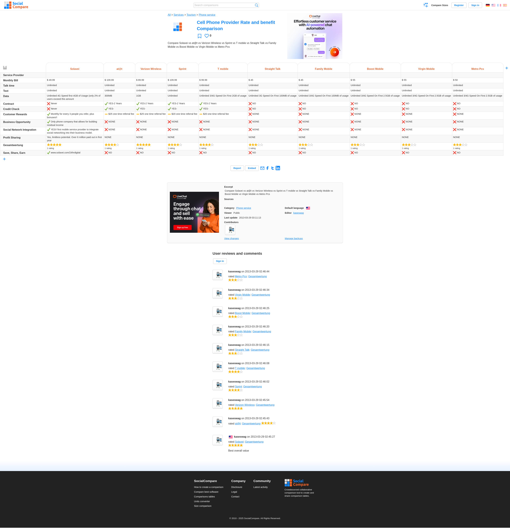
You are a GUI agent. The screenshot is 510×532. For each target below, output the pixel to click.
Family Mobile (243, 331)
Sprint (238, 386)
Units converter (202, 501)
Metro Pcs (241, 276)
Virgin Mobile (242, 294)
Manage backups (294, 238)
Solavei (239, 441)
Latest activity (260, 487)
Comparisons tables (204, 496)
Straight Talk (242, 349)
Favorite (199, 36)
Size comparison (202, 506)
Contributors (231, 222)
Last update (230, 217)
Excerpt (228, 187)
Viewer (228, 213)
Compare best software (206, 492)
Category (229, 208)
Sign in (475, 5)
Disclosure (236, 487)
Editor (288, 213)
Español (505, 5)
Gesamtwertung (257, 276)
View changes (231, 238)
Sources (229, 199)
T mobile (240, 368)
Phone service (207, 14)
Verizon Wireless (245, 405)
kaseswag (298, 213)
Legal (234, 492)
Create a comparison (426, 5)
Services (179, 14)
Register (459, 5)
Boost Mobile (242, 313)
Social (300, 483)
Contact (235, 496)
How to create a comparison (208, 487)
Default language (294, 208)
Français (499, 5)
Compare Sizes (439, 5)
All (169, 14)
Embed (252, 168)
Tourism (191, 14)
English (493, 5)
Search (256, 5)
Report (237, 168)
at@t (238, 423)
